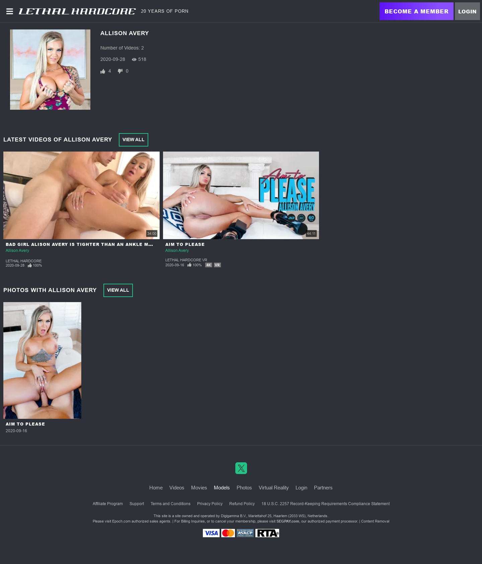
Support (137, 503)
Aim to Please (185, 244)
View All (134, 139)
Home (156, 487)
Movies (199, 487)
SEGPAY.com (287, 521)
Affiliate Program (108, 503)
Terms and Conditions (170, 503)
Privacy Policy (210, 503)
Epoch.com (121, 521)
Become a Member (417, 11)
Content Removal (375, 521)
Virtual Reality (274, 487)
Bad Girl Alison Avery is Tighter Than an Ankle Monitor (87, 244)
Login (467, 11)
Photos (244, 487)
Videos (176, 487)
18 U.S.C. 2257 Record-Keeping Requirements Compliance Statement (325, 503)
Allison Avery (17, 250)
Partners (323, 487)
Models (222, 487)
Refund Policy (242, 503)
